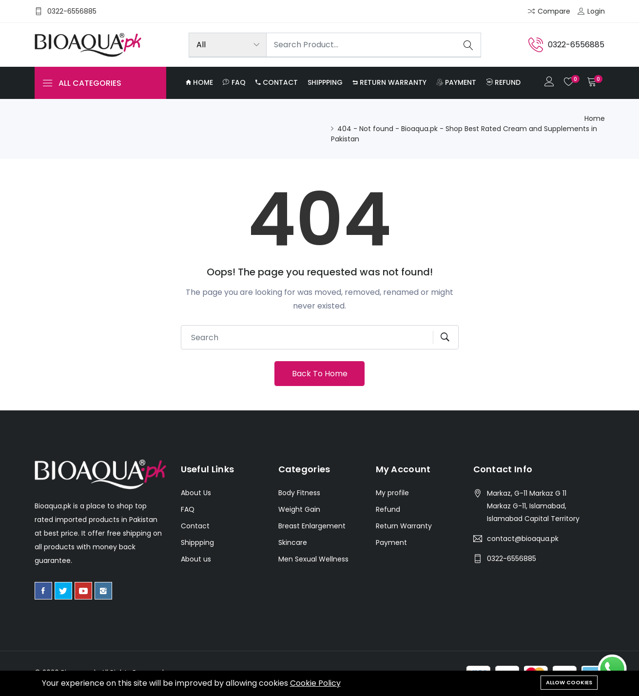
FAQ (234, 82)
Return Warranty (389, 82)
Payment (456, 82)
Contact (276, 82)
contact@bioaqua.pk (523, 538)
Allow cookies (569, 682)
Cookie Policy (315, 683)
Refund (503, 82)
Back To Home (320, 373)
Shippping (325, 82)
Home (199, 82)
